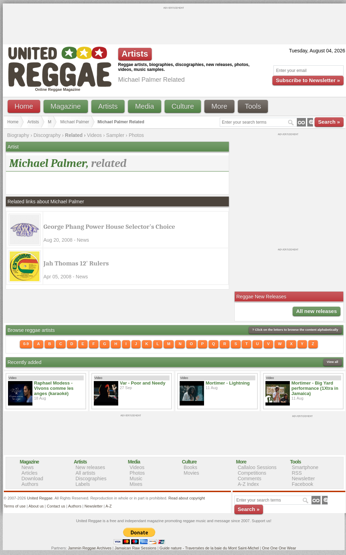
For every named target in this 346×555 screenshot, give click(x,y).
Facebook (302, 484)
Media (144, 106)
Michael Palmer (74, 121)
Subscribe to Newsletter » (308, 80)
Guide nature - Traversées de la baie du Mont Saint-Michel (209, 548)
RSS (297, 473)
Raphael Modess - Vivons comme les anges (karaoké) (54, 388)
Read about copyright (186, 498)
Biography (18, 135)
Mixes (136, 484)
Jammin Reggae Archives (90, 548)
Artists (108, 106)
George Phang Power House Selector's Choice (109, 227)
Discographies (91, 478)
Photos (136, 135)
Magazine (66, 106)
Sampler (115, 135)
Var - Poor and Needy (143, 383)
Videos (94, 135)
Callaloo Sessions (257, 467)
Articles (30, 473)
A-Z (108, 506)
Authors (30, 484)
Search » (329, 122)
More (219, 106)
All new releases (316, 311)
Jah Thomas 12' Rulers (76, 263)
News (28, 467)
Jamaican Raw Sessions (136, 548)
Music (136, 478)
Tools (253, 106)
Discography (47, 135)
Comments (250, 478)
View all (332, 362)
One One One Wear (279, 548)
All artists (86, 473)
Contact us (56, 506)
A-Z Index (248, 484)
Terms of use (15, 506)
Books (190, 467)
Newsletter (303, 478)
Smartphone (305, 467)
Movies (191, 473)
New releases (90, 467)
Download (32, 478)
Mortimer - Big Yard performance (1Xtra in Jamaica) (315, 388)
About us (36, 506)
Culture (183, 106)
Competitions (252, 473)
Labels (83, 484)
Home (24, 106)
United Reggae (39, 498)
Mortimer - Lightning (228, 383)
